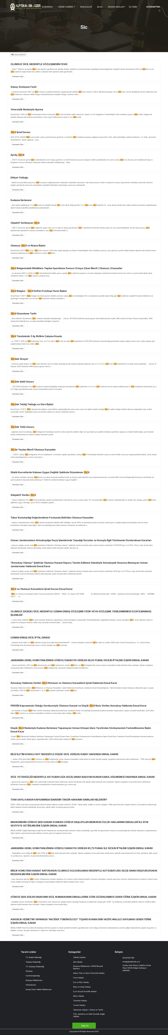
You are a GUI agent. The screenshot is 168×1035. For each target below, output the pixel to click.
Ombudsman (31, 985)
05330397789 (153, 7)
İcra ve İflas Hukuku (81, 982)
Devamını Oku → (18, 76)
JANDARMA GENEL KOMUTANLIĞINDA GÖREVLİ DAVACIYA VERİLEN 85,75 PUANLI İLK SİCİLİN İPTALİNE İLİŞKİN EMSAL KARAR (82, 848)
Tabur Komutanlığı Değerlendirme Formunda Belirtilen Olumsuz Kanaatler (52, 517)
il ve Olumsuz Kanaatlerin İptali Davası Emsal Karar (42, 589)
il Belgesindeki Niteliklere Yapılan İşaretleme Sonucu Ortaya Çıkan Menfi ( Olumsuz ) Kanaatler (66, 268)
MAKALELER (86, 7)
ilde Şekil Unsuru (22, 381)
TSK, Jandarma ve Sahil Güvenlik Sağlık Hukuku (89, 1015)
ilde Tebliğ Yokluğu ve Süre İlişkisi (32, 404)
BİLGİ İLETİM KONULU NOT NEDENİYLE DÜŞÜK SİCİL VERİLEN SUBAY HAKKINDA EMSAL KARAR (64, 754)
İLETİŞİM (133, 7)
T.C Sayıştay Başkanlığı (35, 966)
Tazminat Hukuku (80, 1000)
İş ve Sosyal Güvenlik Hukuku (85, 991)
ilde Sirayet (19, 358)
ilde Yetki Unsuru (22, 426)
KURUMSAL (47, 7)
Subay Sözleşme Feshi (23, 87)
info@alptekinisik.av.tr (131, 962)
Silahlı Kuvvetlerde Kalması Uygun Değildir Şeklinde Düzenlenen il (50, 472)
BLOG (100, 7)
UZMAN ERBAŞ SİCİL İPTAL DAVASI (30, 637)
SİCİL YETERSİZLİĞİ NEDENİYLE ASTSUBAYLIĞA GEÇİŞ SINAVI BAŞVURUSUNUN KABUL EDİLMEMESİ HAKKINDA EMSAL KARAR (83, 777)
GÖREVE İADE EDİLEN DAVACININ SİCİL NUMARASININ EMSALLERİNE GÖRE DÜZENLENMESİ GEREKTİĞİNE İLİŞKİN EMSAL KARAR (83, 897)
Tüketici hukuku (79, 957)
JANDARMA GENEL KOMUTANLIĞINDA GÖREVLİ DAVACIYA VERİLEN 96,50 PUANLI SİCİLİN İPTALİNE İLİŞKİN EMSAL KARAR (80, 660)
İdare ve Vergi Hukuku (82, 987)
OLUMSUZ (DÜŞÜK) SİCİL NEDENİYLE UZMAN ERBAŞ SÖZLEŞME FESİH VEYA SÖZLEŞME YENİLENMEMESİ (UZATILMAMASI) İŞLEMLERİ (81, 613)
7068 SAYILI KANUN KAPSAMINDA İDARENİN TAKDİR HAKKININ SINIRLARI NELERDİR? (59, 799)
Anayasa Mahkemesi (34, 980)
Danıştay (29, 971)
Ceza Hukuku (78, 978)
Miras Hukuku (78, 996)
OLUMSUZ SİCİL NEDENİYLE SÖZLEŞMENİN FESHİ (39, 64)
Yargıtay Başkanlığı (33, 962)
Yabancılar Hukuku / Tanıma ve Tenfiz (88, 1010)
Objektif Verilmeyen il (25, 222)
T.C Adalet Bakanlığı (34, 957)
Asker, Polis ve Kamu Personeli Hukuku (89, 973)
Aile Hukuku (78, 962)
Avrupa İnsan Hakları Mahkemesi (39, 989)
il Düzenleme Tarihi (23, 313)
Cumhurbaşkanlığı (33, 976)
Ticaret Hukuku (79, 1005)
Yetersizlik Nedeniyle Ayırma (27, 109)
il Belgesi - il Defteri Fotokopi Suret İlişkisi (39, 291)
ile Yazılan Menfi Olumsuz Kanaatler (33, 449)
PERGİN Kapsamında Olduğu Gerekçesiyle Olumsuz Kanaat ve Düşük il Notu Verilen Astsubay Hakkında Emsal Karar (79, 705)
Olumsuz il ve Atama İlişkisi (28, 245)
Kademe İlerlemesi (21, 200)
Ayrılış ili (17, 154)
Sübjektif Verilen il (23, 495)
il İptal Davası (20, 132)
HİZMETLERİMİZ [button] (65, 7)
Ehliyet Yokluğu (19, 177)
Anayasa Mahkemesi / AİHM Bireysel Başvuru (88, 967)
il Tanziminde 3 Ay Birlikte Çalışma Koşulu (36, 336)
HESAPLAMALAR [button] (116, 7)
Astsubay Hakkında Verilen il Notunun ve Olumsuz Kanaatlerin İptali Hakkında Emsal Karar (64, 683)
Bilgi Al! (85, 1025)
